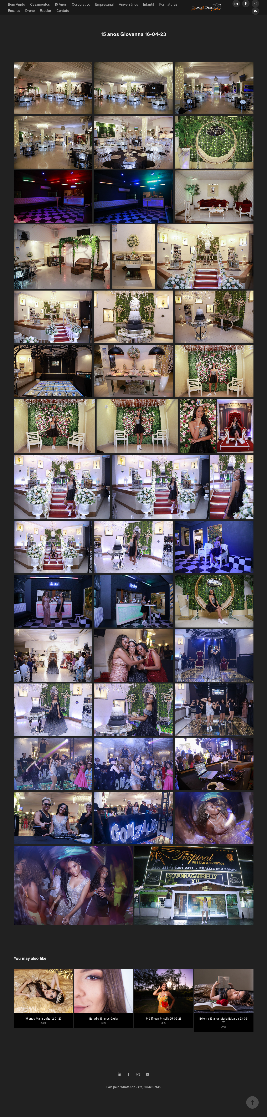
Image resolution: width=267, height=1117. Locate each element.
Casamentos (40, 4)
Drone (30, 10)
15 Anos (61, 4)
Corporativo (81, 4)
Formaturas (168, 4)
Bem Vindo (16, 4)
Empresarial (104, 4)
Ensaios (14, 10)
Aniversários (128, 4)
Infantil (148, 4)
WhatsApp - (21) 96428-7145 (140, 1087)
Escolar (45, 10)
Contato (62, 10)
